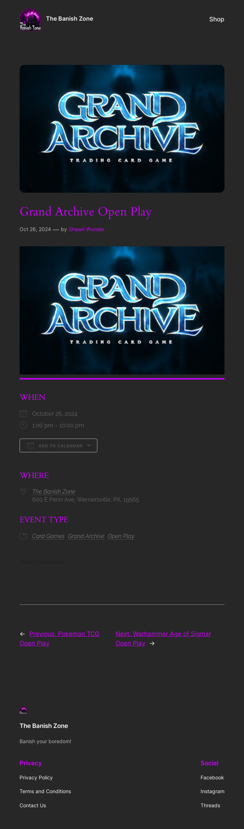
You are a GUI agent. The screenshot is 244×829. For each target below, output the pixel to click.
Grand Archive (86, 536)
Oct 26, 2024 (35, 229)
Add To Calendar (55, 445)
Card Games (48, 536)
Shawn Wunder (87, 229)
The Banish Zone (69, 18)
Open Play (121, 536)
